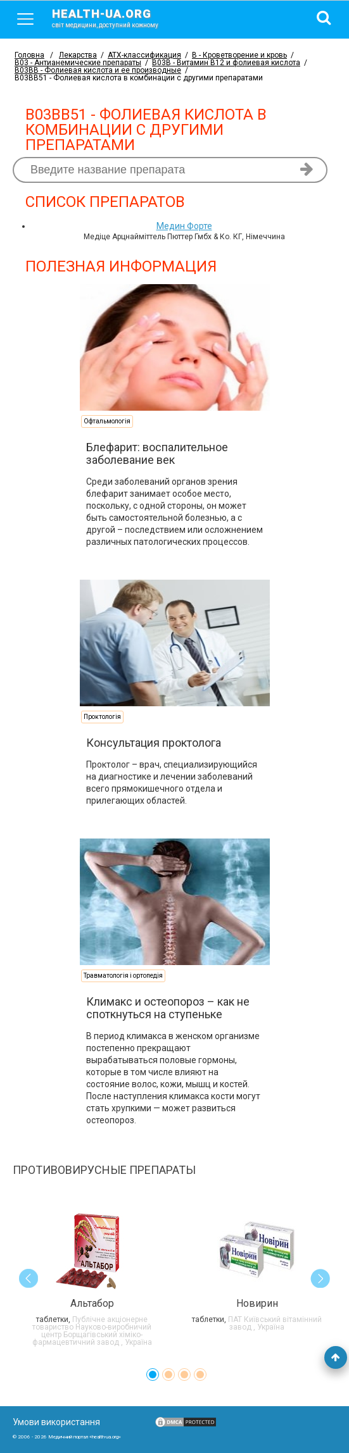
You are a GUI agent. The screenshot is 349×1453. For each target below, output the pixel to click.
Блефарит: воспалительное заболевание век (157, 453)
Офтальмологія (107, 421)
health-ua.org (115, 17)
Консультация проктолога (153, 742)
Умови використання (56, 1422)
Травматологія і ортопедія (123, 975)
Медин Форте (184, 226)
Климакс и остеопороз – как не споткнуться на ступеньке (168, 1008)
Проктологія (102, 716)
